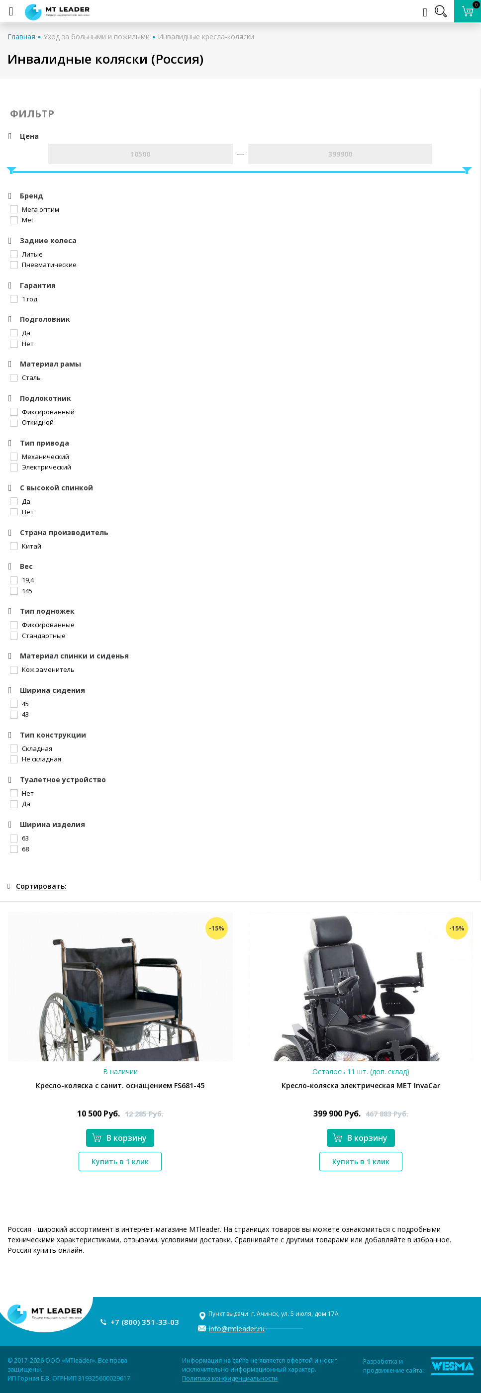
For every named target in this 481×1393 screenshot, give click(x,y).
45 (19, 703)
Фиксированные (42, 624)
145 (21, 590)
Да (20, 332)
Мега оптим (34, 209)
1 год (23, 298)
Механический (39, 456)
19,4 (22, 579)
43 (19, 714)
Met (21, 219)
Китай (25, 546)
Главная (21, 36)
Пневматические (43, 264)
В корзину (119, 1137)
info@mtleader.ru (237, 1328)
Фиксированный (42, 411)
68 (19, 848)
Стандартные (38, 635)
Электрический (40, 467)
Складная (31, 748)
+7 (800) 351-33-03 (144, 1322)
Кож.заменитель (42, 669)
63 (19, 838)
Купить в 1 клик (120, 1161)
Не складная (35, 758)
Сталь (25, 377)
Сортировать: (41, 886)
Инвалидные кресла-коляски (206, 36)
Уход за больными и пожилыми (96, 36)
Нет (22, 343)
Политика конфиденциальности (230, 1378)
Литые (26, 254)
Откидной (32, 422)
